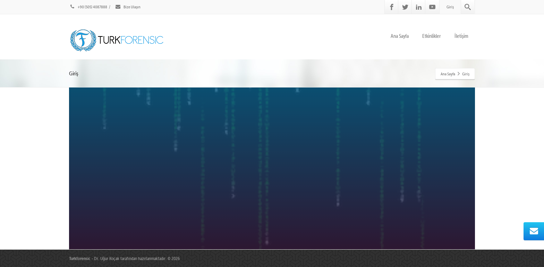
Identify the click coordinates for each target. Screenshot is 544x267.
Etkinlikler (431, 36)
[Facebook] (392, 7)
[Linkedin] (419, 7)
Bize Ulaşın (128, 6)
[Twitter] (405, 7)
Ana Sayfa (400, 36)
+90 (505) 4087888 (88, 6)
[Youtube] (432, 7)
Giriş (450, 6)
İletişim (461, 36)
